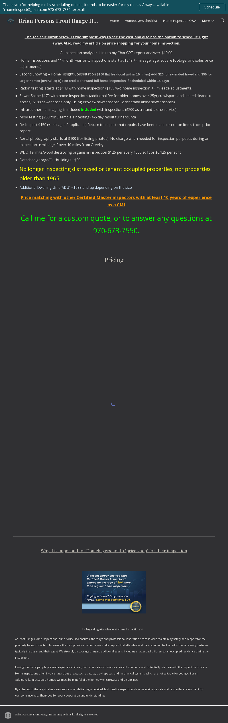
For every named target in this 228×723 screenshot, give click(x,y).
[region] (114, 7)
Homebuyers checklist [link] (141, 20)
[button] (222, 20)
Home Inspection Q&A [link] (179, 20)
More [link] (206, 20)
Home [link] (114, 20)
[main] (114, 137)
